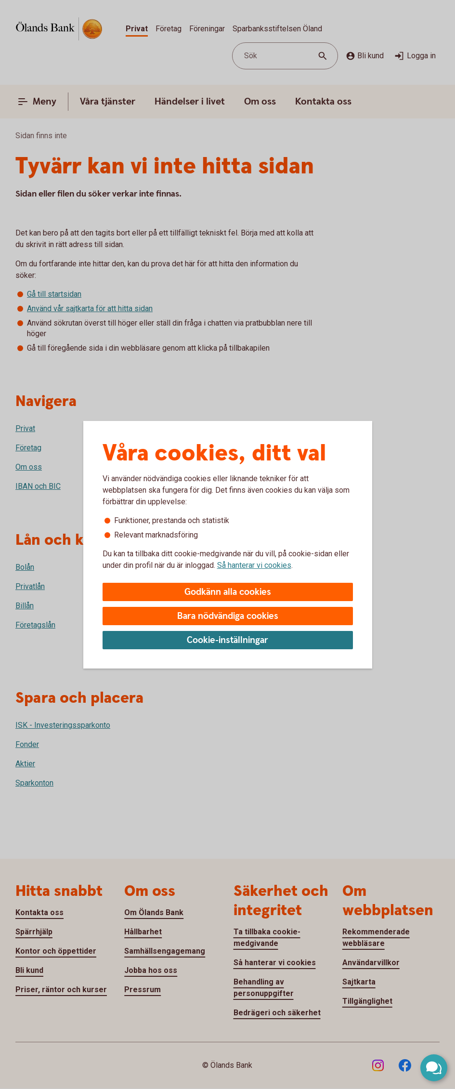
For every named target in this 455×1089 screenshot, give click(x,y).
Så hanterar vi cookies (254, 565)
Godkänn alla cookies (227, 592)
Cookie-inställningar (227, 640)
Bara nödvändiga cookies (227, 616)
